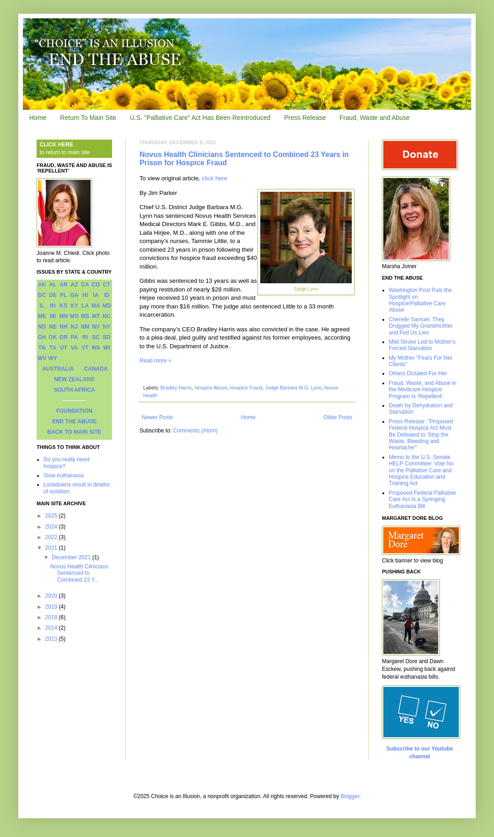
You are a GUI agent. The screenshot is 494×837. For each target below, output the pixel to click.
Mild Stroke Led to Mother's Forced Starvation (422, 345)
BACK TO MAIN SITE (74, 432)
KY (74, 305)
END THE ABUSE (74, 421)
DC (42, 295)
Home (37, 117)
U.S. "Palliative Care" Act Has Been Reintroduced (200, 117)
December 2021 (72, 557)
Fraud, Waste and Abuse (374, 117)
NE (53, 327)
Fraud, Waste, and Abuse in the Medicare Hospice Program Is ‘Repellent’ (422, 390)
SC (96, 337)
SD (107, 337)
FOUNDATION (74, 411)
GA (74, 295)
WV (42, 358)
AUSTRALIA (58, 369)
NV (96, 327)
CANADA (96, 369)
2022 (52, 537)
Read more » (155, 360)
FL (63, 295)
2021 (52, 548)
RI (85, 337)
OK (52, 337)
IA (96, 295)
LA (85, 305)
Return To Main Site (88, 117)
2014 (52, 628)
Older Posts (337, 417)
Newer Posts (157, 417)
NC (107, 316)
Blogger (350, 796)
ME (42, 316)
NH (63, 327)
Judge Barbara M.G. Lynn (293, 387)
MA (95, 305)
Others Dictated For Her (418, 373)
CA (85, 284)
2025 (52, 516)
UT (63, 348)
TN (42, 348)
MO (74, 316)
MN (63, 316)
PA (74, 337)
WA (95, 348)
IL (41, 305)
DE (53, 295)
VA (74, 348)
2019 (52, 607)
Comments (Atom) (195, 430)
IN (52, 305)
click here (214, 178)
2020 (52, 596)
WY (52, 358)
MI (53, 316)
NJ (74, 327)
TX (52, 348)
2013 (52, 639)
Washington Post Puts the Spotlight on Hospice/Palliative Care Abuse (420, 300)
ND (42, 327)
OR (63, 337)
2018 (52, 617)
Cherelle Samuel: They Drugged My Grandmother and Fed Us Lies (420, 326)
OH (42, 337)
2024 (52, 527)
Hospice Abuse (210, 387)
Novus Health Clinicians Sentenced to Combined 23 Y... (79, 573)
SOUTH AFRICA (74, 390)
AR (63, 284)
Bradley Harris (176, 387)
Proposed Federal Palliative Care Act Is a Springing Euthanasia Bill (422, 499)
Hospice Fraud (246, 387)
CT (106, 284)
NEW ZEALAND (74, 379)
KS (64, 305)
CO (96, 284)
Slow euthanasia (63, 475)
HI (85, 295)
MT (96, 316)
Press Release (305, 117)
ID (106, 295)
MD (106, 305)
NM (85, 327)
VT (84, 348)
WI (106, 348)
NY (107, 327)
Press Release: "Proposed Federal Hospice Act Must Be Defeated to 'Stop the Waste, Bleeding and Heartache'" (421, 434)
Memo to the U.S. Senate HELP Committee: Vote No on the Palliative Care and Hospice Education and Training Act (421, 470)
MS (85, 316)
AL (52, 284)
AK (42, 284)
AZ (74, 284)
